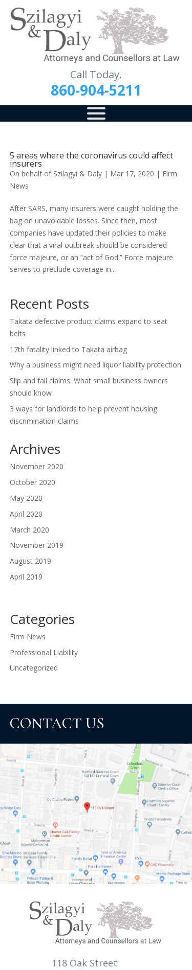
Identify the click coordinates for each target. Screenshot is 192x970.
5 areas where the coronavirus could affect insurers (91, 159)
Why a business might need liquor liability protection (95, 364)
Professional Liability (44, 652)
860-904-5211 (96, 90)
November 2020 (36, 466)
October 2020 (32, 482)
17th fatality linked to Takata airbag (68, 349)
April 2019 (26, 577)
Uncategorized (34, 668)
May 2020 (26, 498)
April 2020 (26, 514)
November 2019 (36, 545)
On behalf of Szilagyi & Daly (56, 173)
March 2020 (29, 530)
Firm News (28, 636)
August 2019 (30, 561)
